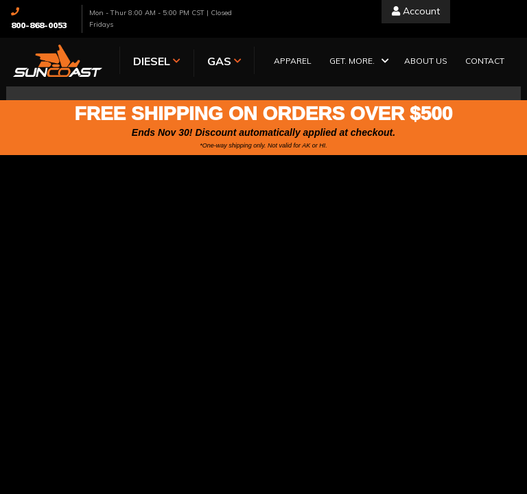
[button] (357, 62)
